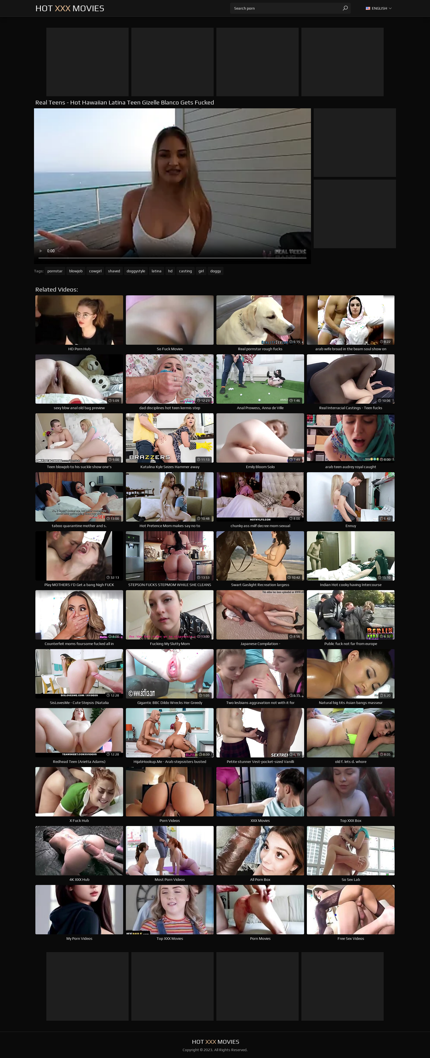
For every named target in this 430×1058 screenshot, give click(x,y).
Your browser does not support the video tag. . (172, 186)
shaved (114, 271)
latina (157, 271)
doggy (215, 271)
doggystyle (136, 271)
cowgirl (95, 271)
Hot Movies (69, 8)
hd (170, 271)
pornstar (55, 271)
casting (185, 271)
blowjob (76, 271)
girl (201, 271)
